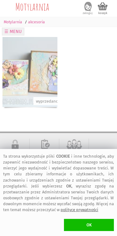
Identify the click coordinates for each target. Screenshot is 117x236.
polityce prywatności (79, 209)
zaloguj (88, 13)
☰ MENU (13, 31)
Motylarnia (32, 6)
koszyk (102, 13)
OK (89, 225)
